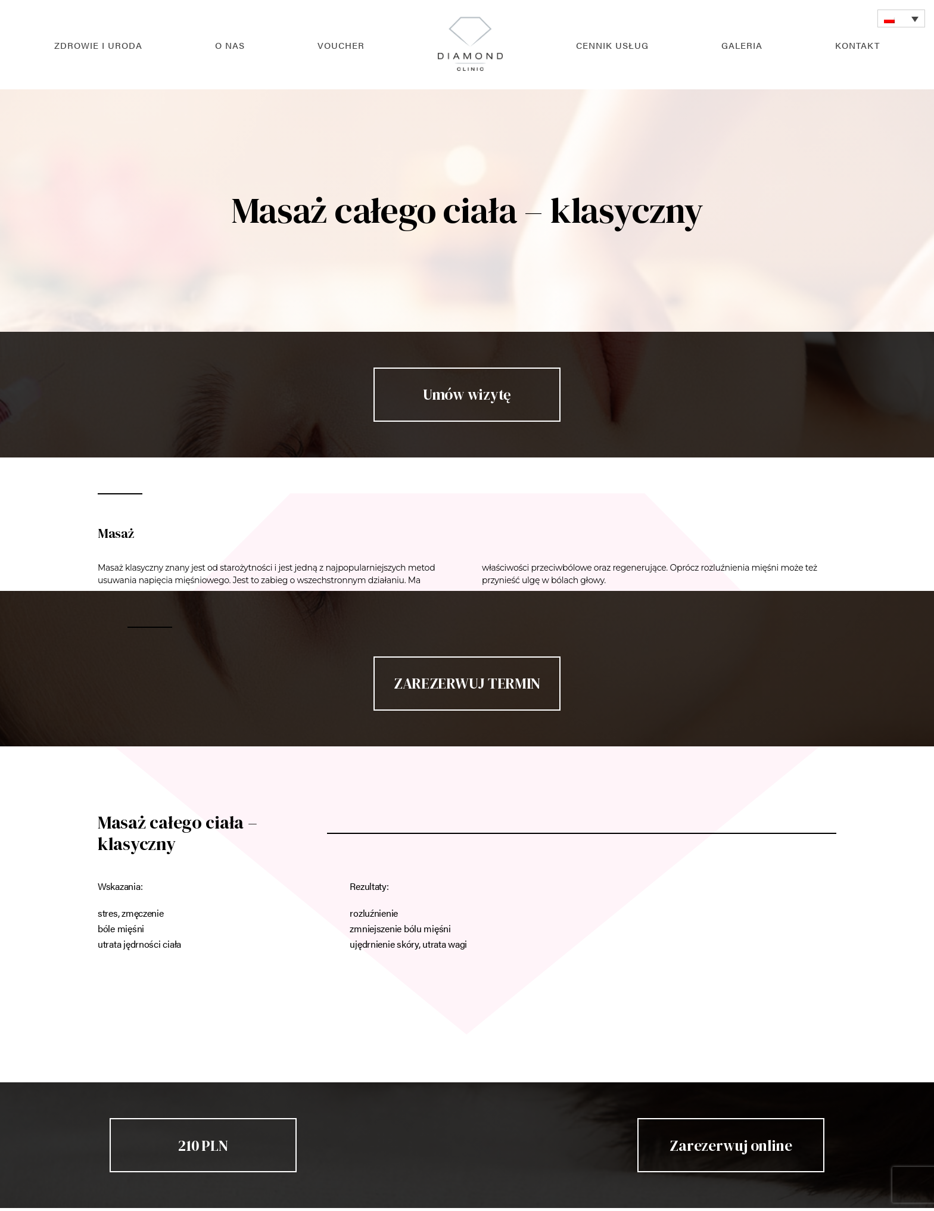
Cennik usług (612, 45)
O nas (230, 45)
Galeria (741, 45)
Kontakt (857, 45)
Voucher (341, 45)
